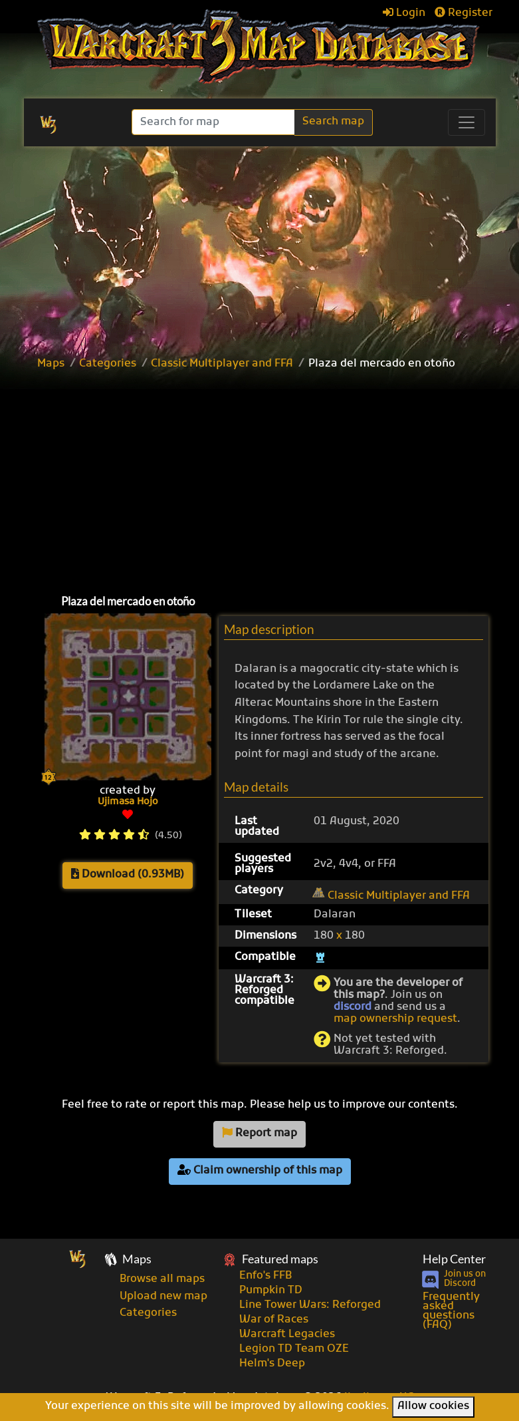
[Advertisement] (274, 479)
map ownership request (395, 1019)
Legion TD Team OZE (294, 1349)
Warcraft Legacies (287, 1334)
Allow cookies (433, 1406)
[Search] (214, 122)
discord (352, 1007)
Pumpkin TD (270, 1290)
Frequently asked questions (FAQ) (451, 1311)
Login (404, 13)
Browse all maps (162, 1279)
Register (463, 13)
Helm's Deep (272, 1363)
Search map (333, 121)
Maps (50, 364)
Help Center (454, 1259)
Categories (107, 364)
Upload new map (163, 1296)
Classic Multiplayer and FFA (222, 364)
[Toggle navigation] (466, 122)
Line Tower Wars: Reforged (310, 1305)
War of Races (273, 1320)
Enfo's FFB (265, 1276)
